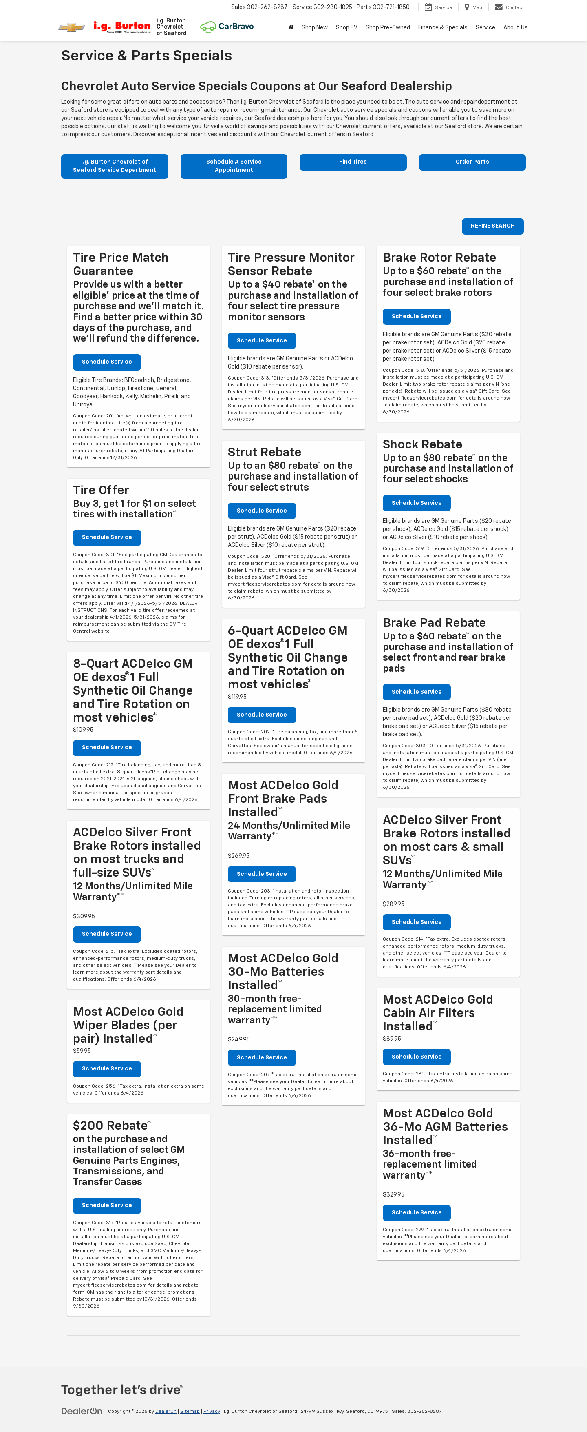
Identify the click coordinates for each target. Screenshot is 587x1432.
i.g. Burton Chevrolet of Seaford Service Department (115, 166)
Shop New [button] (315, 28)
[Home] (291, 28)
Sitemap (190, 1412)
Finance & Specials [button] (443, 28)
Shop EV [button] (346, 28)
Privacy (211, 1412)
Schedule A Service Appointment (234, 166)
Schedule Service (107, 362)
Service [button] (485, 28)
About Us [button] (515, 28)
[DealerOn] (82, 1411)
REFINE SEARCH (493, 227)
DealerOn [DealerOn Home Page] (166, 1412)
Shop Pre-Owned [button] (388, 28)
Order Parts (472, 162)
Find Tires (353, 162)
